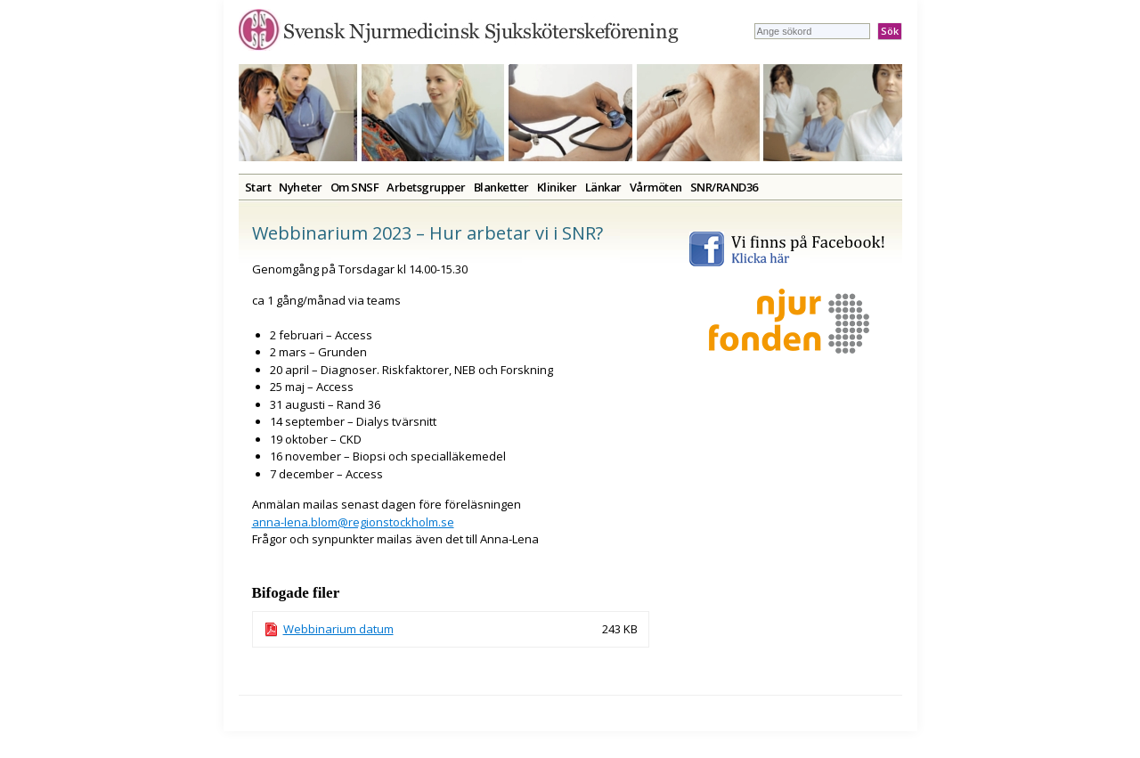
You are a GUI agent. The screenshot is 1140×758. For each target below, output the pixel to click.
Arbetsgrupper (426, 187)
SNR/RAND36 (724, 187)
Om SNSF (354, 187)
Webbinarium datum (338, 629)
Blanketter (501, 187)
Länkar (603, 187)
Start (258, 187)
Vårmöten (656, 187)
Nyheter (300, 187)
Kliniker (557, 187)
